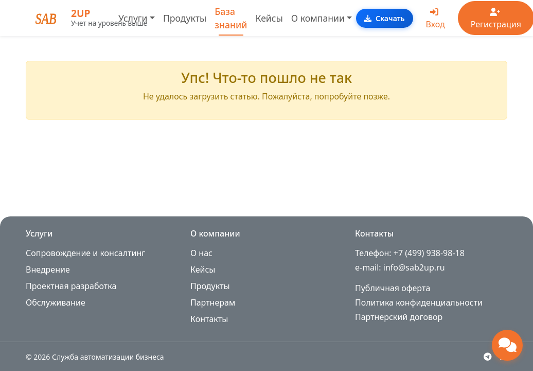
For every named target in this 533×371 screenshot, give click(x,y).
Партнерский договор (398, 317)
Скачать (384, 18)
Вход (435, 19)
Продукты (184, 18)
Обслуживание (55, 302)
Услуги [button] (132, 18)
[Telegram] (488, 356)
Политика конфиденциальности (419, 302)
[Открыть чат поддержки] (507, 345)
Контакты (209, 319)
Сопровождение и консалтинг (85, 253)
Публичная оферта (392, 288)
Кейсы (269, 18)
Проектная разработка (71, 286)
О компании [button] (318, 18)
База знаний (231, 18)
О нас (201, 253)
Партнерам (212, 302)
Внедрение (48, 269)
